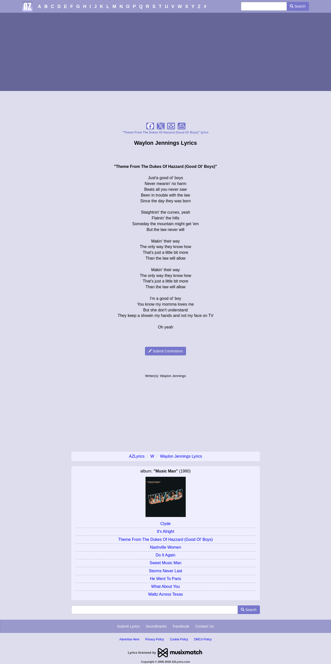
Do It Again (165, 555)
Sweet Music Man (165, 563)
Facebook (181, 626)
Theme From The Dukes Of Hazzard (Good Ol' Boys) (165, 539)
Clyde (165, 523)
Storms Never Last (165, 571)
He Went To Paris (165, 579)
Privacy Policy (154, 639)
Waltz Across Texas (165, 594)
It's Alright (165, 531)
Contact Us (204, 626)
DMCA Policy (203, 639)
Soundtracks (156, 626)
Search (297, 6)
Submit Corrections (165, 351)
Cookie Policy (179, 639)
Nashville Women (165, 547)
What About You (165, 586)
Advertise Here (129, 639)
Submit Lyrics (128, 626)
